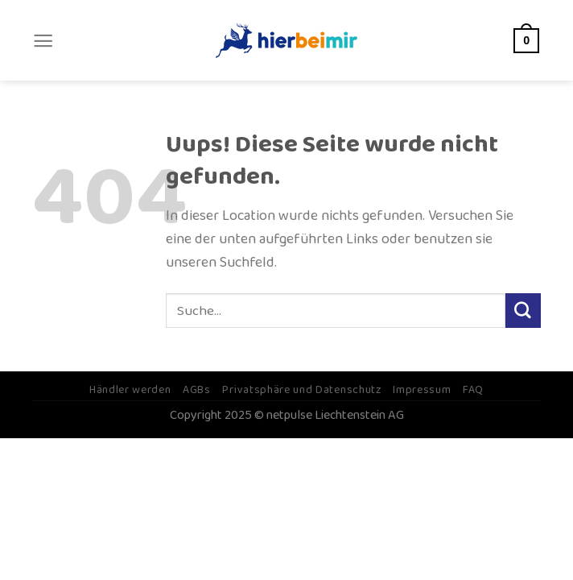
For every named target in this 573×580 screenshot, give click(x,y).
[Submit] (523, 311)
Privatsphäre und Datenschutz (301, 390)
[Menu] (43, 40)
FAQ (473, 390)
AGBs (197, 390)
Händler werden (130, 390)
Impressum (422, 390)
